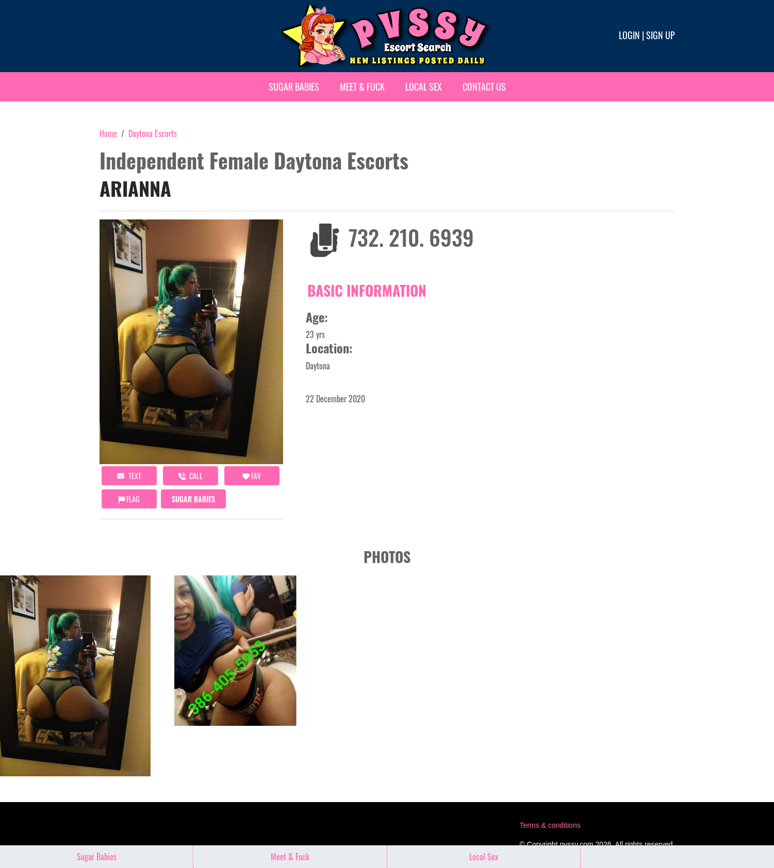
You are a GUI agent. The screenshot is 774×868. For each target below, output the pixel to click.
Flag (129, 498)
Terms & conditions (549, 825)
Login (629, 35)
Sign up (660, 35)
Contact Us (484, 86)
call (190, 475)
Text (129, 475)
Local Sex (423, 86)
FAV (251, 475)
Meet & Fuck (362, 86)
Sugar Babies (294, 86)
